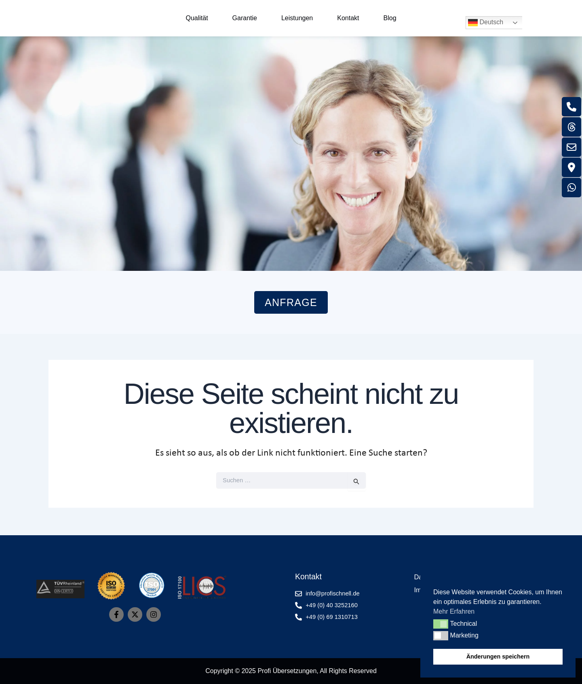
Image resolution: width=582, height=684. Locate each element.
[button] (440, 623)
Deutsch (485, 22)
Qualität (197, 18)
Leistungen (297, 18)
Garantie (244, 18)
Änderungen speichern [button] (498, 656)
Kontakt (348, 18)
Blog (390, 18)
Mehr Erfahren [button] (453, 611)
